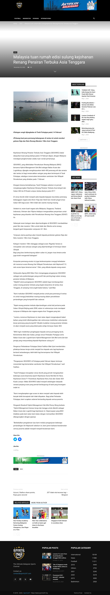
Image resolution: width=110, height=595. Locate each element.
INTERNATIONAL (46, 18)
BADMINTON (27, 18)
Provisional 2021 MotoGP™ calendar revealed (58, 577)
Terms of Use (78, 593)
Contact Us (87, 593)
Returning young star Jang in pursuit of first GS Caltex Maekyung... (88, 130)
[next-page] (18, 534)
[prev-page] (14, 534)
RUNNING (36, 18)
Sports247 (27, 593)
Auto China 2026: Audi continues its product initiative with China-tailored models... (90, 196)
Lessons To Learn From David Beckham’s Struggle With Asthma (60, 556)
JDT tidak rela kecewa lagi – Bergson (57, 493)
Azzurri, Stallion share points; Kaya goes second (24, 493)
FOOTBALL (17, 18)
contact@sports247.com (22, 573)
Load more (84, 140)
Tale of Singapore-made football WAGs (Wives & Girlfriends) (60, 566)
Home (15, 24)
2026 (73, 189)
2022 (20, 24)
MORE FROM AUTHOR (39, 503)
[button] (94, 18)
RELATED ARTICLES (22, 503)
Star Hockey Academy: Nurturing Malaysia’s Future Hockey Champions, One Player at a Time (21, 525)
